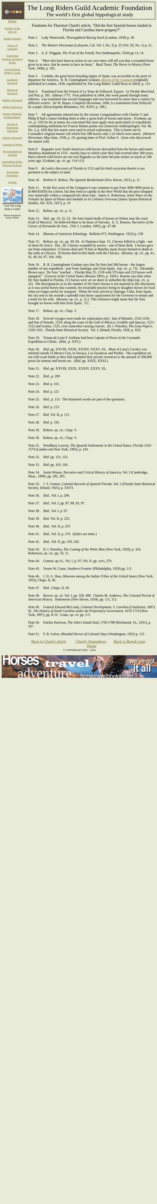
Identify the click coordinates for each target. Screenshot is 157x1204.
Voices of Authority (12, 47)
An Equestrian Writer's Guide (12, 71)
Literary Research (12, 137)
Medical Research (12, 107)
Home (12, 21)
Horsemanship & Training (12, 153)
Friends (12, 182)
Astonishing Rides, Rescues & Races (12, 163)
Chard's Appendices (91, 641)
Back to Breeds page (129, 641)
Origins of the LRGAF (12, 30)
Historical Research (12, 91)
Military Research (12, 100)
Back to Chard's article (48, 641)
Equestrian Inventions (12, 173)
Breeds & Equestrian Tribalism (12, 127)
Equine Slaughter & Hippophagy (12, 115)
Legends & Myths (12, 144)
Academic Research (12, 81)
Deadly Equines (12, 38)
